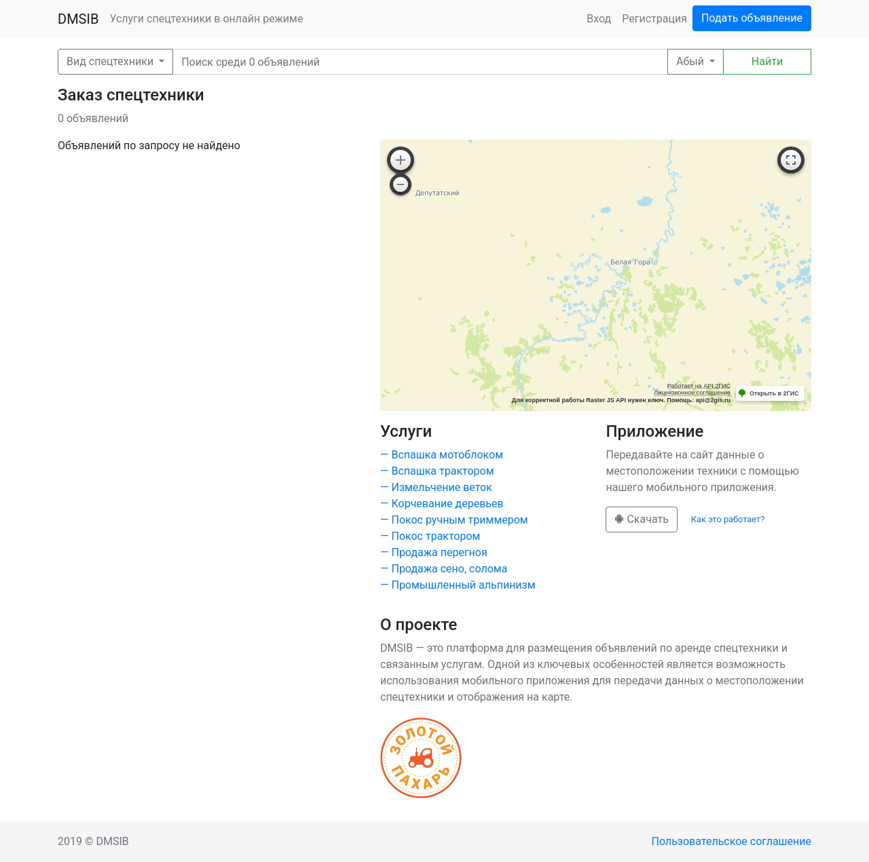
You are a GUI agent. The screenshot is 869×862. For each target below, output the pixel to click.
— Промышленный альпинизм (458, 585)
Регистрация (654, 18)
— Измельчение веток (436, 487)
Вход (599, 18)
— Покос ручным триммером (454, 519)
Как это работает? (727, 519)
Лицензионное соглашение (692, 392)
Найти (767, 61)
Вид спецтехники (111, 61)
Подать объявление (751, 18)
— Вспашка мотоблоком (441, 454)
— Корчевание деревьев (442, 503)
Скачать (641, 519)
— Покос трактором (430, 536)
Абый (691, 61)
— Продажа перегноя (433, 552)
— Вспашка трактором (437, 471)
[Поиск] (420, 62)
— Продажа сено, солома (443, 568)
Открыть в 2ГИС (774, 393)
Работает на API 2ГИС (699, 386)
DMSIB (78, 19)
